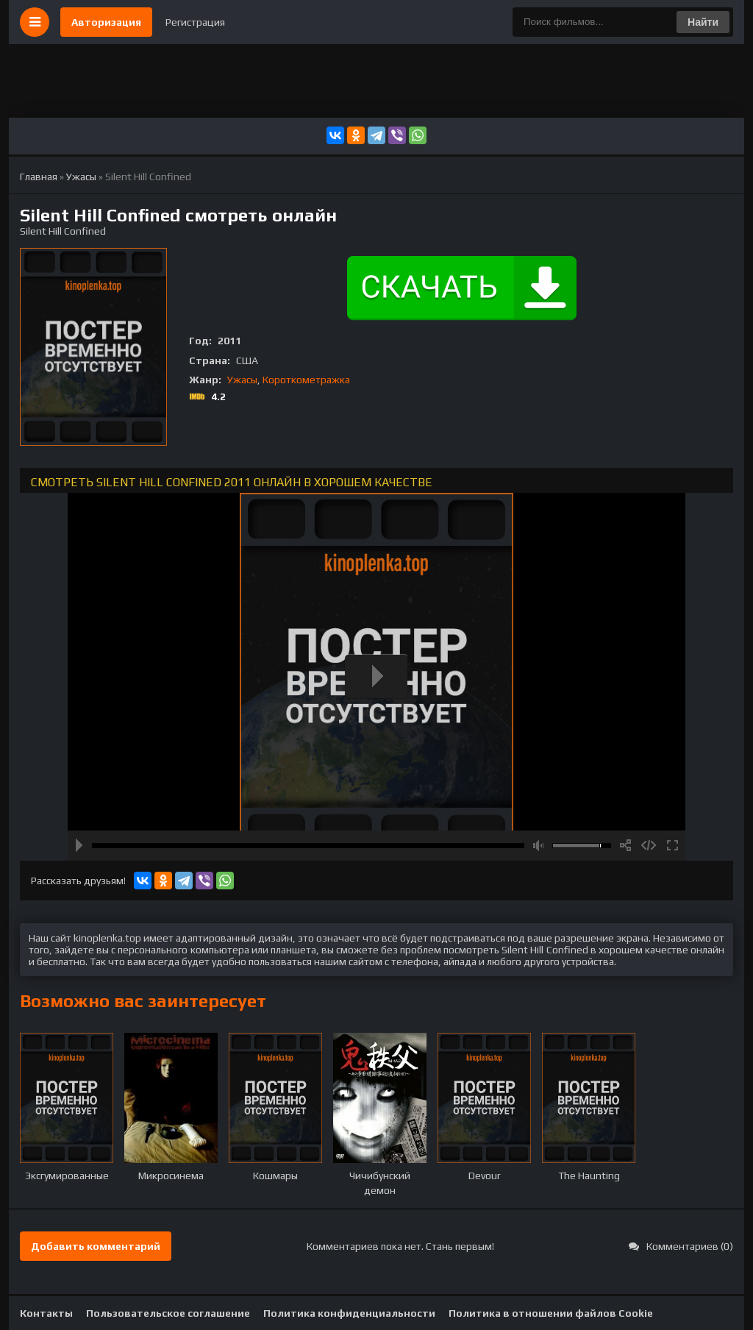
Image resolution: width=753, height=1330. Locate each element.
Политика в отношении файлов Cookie (551, 1313)
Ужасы (242, 379)
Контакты (46, 1313)
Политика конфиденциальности (349, 1313)
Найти (703, 22)
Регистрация (195, 22)
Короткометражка (306, 379)
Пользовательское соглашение (168, 1313)
